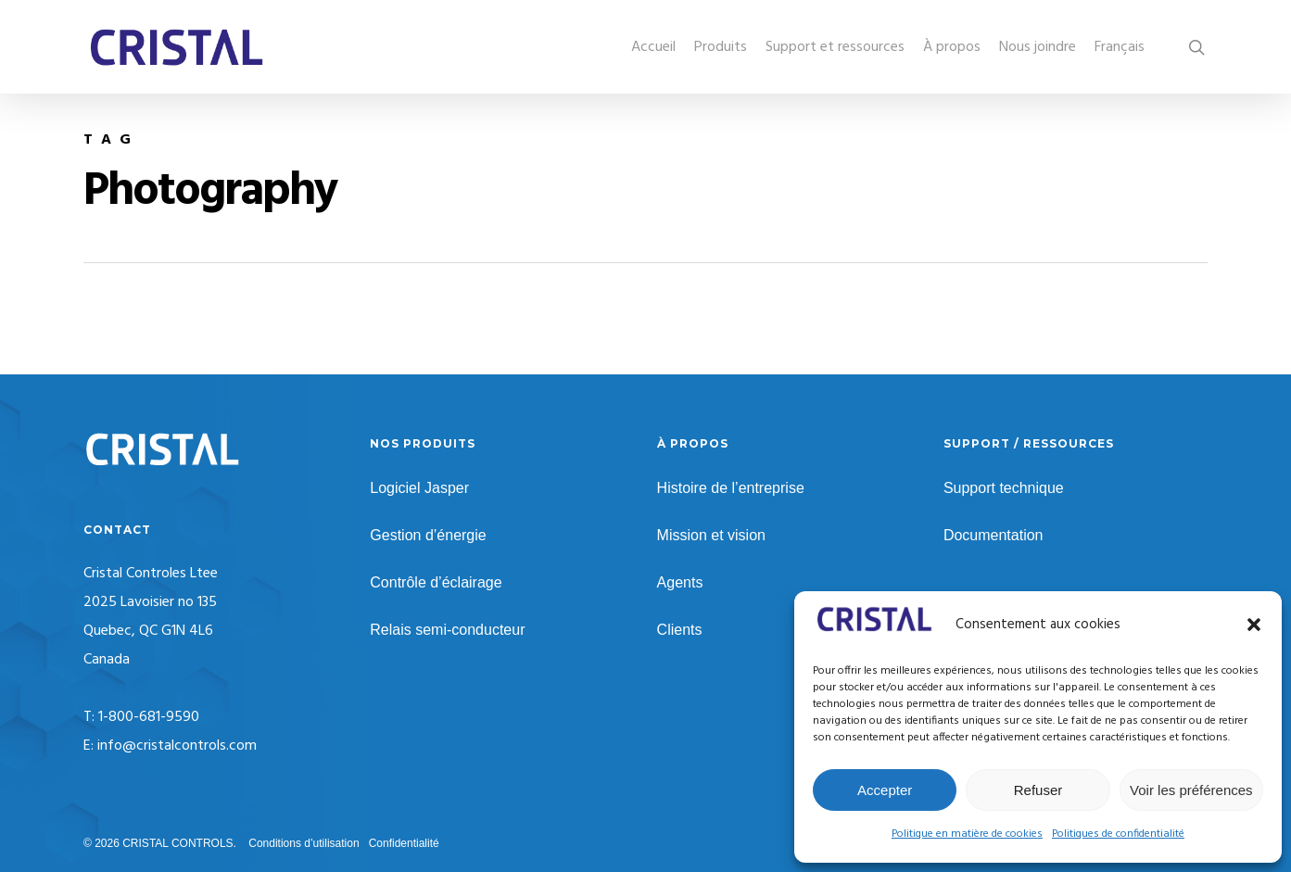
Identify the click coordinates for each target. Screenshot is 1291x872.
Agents (680, 582)
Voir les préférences (1191, 790)
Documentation (993, 535)
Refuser (1038, 790)
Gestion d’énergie (428, 535)
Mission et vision (711, 535)
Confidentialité (404, 843)
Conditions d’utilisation (303, 843)
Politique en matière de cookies (967, 834)
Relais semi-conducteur (447, 630)
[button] (1254, 624)
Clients (679, 630)
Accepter (884, 790)
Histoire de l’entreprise (730, 488)
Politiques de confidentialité (1118, 834)
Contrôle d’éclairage (435, 582)
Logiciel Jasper (419, 488)
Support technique (1003, 488)
